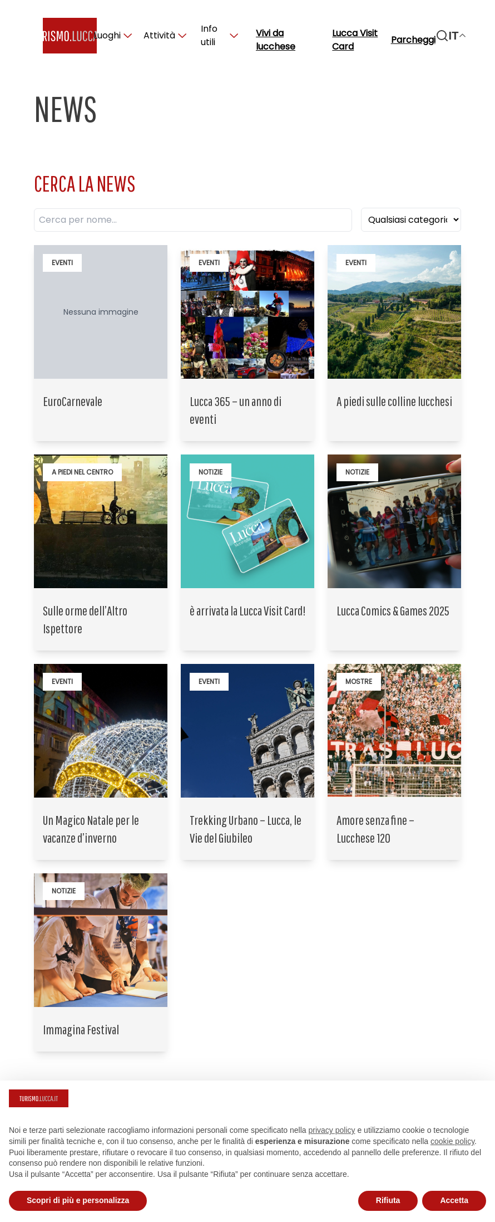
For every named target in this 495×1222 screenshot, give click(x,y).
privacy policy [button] (332, 1130)
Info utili (219, 35)
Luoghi (113, 35)
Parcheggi (413, 39)
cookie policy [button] (452, 1141)
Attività (165, 35)
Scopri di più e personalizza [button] (78, 1200)
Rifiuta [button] (388, 1200)
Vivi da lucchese (275, 40)
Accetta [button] (454, 1200)
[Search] (442, 35)
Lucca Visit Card (355, 40)
